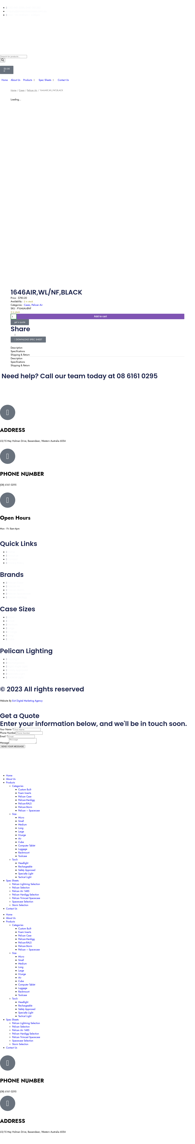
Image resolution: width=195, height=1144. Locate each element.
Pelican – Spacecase (29, 811)
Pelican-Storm (25, 808)
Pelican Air (32, 90)
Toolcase (22, 857)
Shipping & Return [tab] (20, 355)
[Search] (2, 60)
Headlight (23, 864)
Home (13, 90)
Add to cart (100, 316)
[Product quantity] (14, 316)
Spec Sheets (12, 881)
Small (21, 822)
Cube (21, 843)
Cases (22, 90)
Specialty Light (25, 874)
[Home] (4, 80)
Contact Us (11, 909)
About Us (11, 780)
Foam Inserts (24, 794)
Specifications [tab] (18, 351)
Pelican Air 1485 (20, 892)
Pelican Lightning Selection (26, 885)
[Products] (29, 80)
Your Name (7, 729)
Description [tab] (16, 348)
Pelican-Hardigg (26, 801)
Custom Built (24, 790)
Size (14, 815)
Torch (15, 860)
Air (19, 839)
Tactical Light (24, 878)
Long (20, 829)
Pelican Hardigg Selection (25, 895)
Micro (21, 818)
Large (21, 832)
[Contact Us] (63, 80)
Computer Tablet (26, 846)
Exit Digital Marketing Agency (27, 701)
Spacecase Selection (22, 902)
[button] (11, 335)
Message (4, 743)
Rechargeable (25, 867)
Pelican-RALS (25, 804)
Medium (22, 825)
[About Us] (15, 80)
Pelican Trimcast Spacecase (26, 899)
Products (10, 783)
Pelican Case (24, 797)
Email (4, 736)
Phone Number (8, 733)
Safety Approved (26, 871)
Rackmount (23, 853)
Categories (17, 787)
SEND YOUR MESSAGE (12, 747)
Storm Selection (20, 906)
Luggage (22, 850)
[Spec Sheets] (46, 80)
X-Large (22, 836)
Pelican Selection (21, 888)
